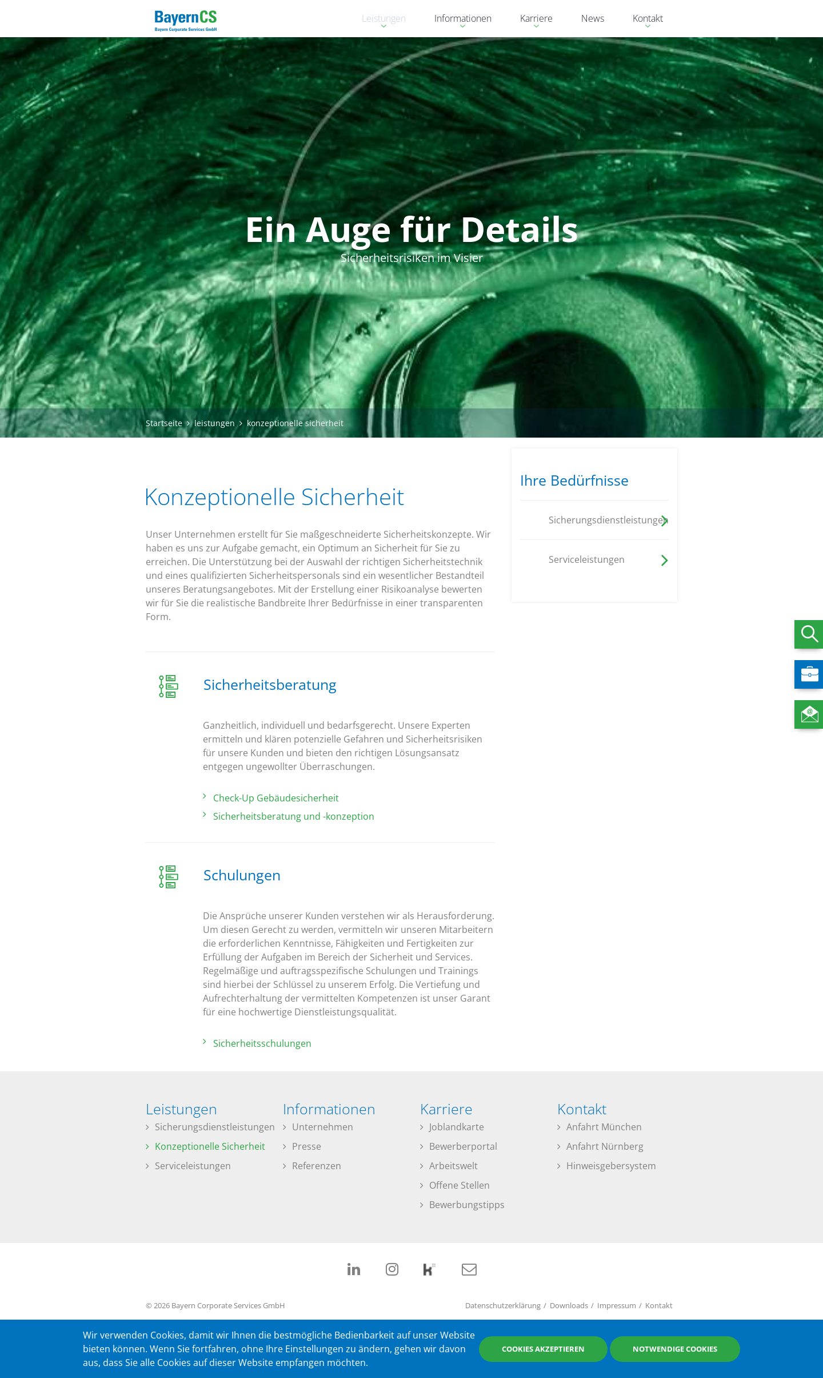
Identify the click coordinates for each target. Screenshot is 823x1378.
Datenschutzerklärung (503, 1305)
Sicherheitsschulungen (262, 1043)
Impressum (616, 1305)
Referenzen (316, 1165)
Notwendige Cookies (675, 1349)
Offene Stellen (459, 1185)
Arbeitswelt (453, 1165)
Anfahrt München (604, 1127)
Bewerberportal (463, 1146)
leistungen (214, 423)
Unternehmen (322, 1127)
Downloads (569, 1305)
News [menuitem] (592, 18)
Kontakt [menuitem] (642, 19)
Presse (306, 1146)
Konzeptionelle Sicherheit (210, 1146)
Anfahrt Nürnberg (605, 1146)
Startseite (164, 423)
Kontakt (659, 1305)
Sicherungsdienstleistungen (215, 1127)
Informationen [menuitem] (457, 19)
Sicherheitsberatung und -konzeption (293, 816)
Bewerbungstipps (467, 1204)
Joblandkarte (456, 1127)
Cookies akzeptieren (543, 1349)
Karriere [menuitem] (531, 19)
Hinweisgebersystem (611, 1165)
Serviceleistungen (193, 1165)
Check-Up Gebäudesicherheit (276, 798)
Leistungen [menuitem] (378, 19)
